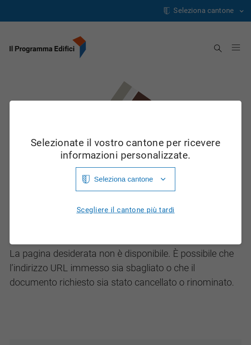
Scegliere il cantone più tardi (126, 210)
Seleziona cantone (123, 179)
